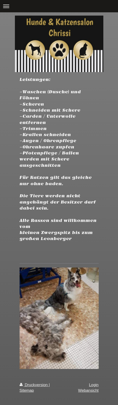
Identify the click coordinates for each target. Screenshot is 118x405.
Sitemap (27, 390)
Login (93, 385)
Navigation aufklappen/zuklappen (59, 6)
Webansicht (88, 390)
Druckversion (34, 385)
